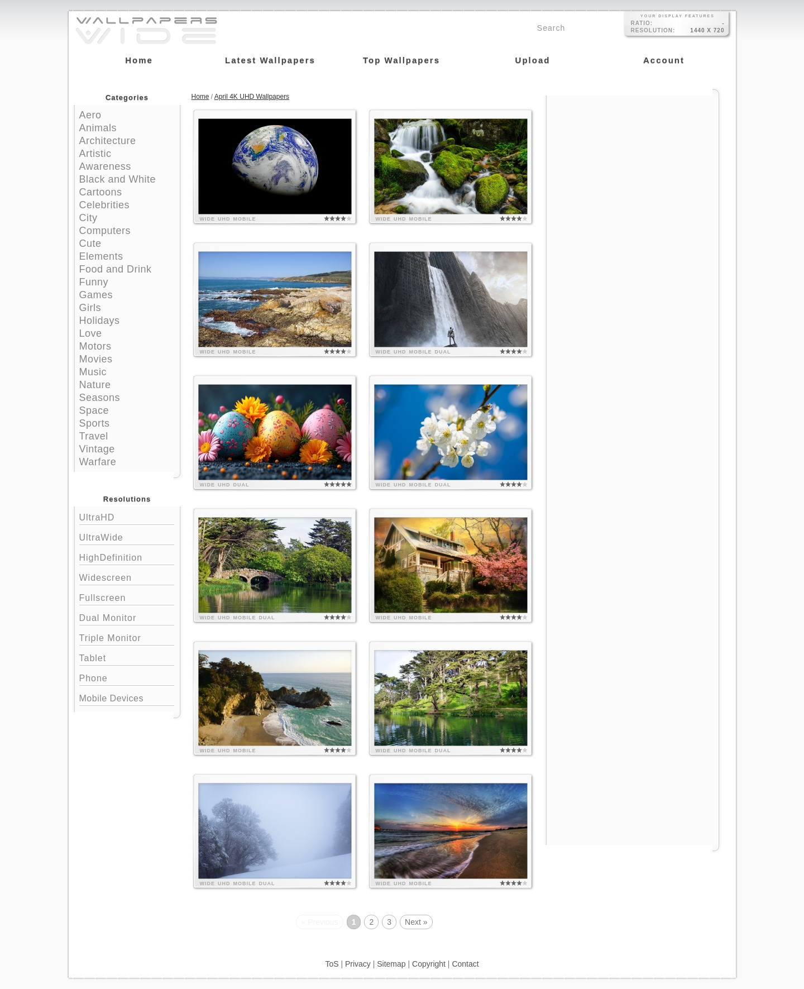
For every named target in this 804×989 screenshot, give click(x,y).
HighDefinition (126, 556)
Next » (416, 922)
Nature (95, 384)
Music (93, 372)
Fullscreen (126, 597)
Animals (98, 127)
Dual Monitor (126, 617)
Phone (126, 677)
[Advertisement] (632, 166)
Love (90, 333)
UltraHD (126, 516)
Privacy (358, 963)
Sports (94, 423)
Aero (90, 115)
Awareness (105, 166)
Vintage (97, 449)
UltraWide (126, 536)
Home (200, 97)
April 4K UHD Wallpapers (251, 97)
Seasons (100, 397)
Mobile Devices (111, 698)
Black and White (117, 179)
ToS (331, 963)
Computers (105, 230)
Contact (465, 963)
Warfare (98, 461)
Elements (101, 256)
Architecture (107, 140)
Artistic (95, 153)
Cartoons (100, 192)
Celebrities (104, 205)
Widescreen (126, 576)
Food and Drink (115, 269)
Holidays (99, 320)
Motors (95, 346)
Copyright (429, 963)
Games (96, 294)
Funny (94, 282)
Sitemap (391, 963)
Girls (90, 307)
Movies (96, 359)
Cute (90, 243)
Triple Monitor (126, 637)
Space (94, 410)
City (88, 217)
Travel (93, 436)
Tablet (126, 657)
